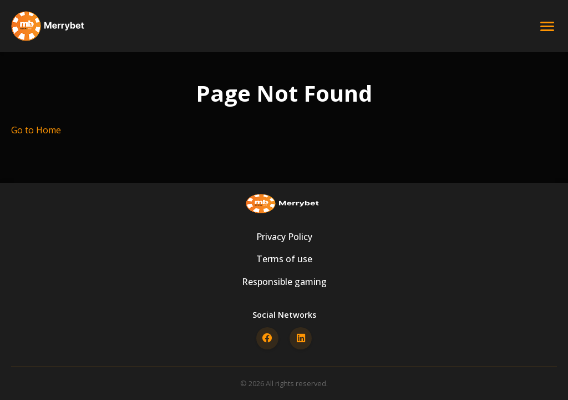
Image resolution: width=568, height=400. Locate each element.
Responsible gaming (284, 282)
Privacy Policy (284, 237)
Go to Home (36, 130)
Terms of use (284, 259)
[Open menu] (547, 26)
